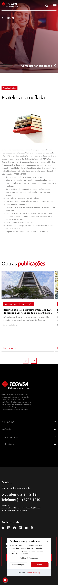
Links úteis (8, 444)
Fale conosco (10, 436)
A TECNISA (8, 421)
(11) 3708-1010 (28, 500)
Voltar (8, 17)
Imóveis (6, 429)
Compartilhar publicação (38, 65)
